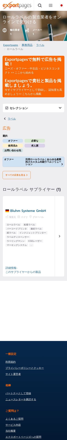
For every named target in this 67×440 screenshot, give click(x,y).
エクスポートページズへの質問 (23, 436)
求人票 (34, 145)
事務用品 (27, 44)
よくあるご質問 (14, 418)
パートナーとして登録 (18, 393)
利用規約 (10, 361)
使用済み (13, 145)
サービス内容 (13, 424)
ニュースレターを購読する (20, 399)
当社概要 (10, 430)
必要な (34, 140)
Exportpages (10, 44)
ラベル (40, 44)
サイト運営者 (13, 373)
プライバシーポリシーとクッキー (24, 367)
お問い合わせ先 (12, 150)
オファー (13, 140)
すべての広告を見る (16, 175)
